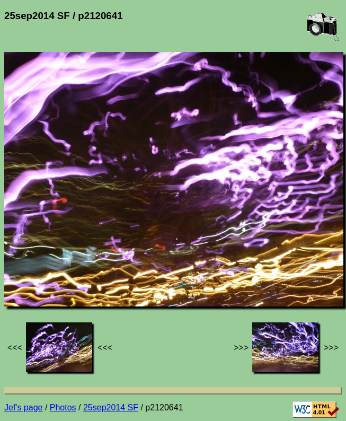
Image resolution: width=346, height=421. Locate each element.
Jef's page (23, 407)
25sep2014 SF (110, 407)
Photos (63, 407)
